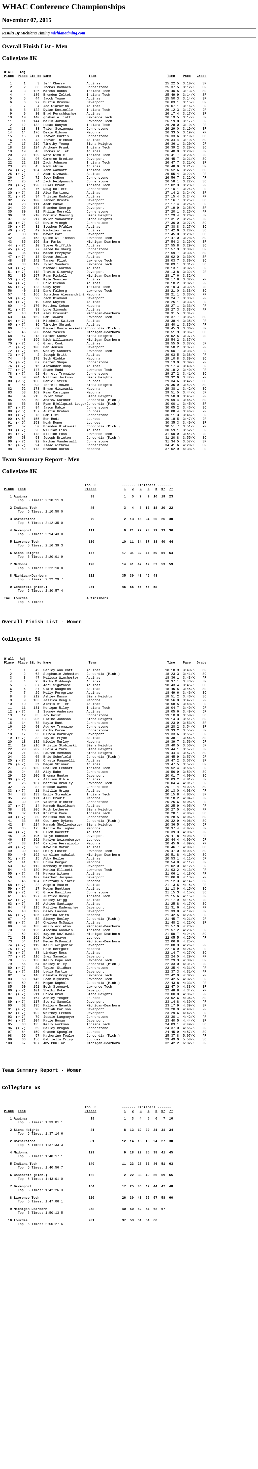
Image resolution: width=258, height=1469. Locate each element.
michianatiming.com (68, 33)
